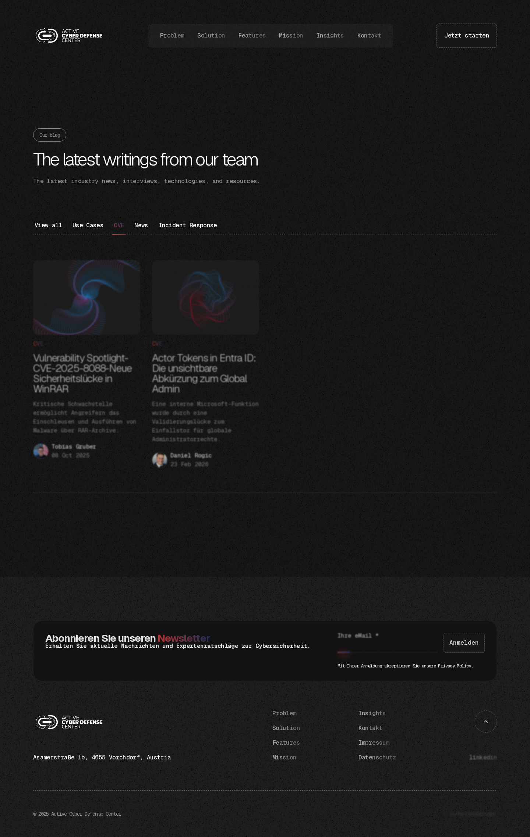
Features (252, 36)
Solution (211, 36)
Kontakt (369, 36)
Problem (172, 36)
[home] (69, 35)
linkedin (483, 757)
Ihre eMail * (358, 636)
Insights (330, 36)
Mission (291, 36)
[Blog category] (88, 228)
